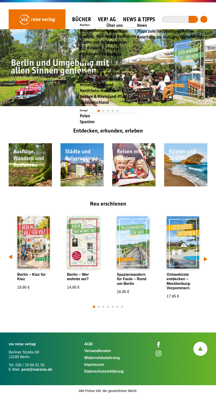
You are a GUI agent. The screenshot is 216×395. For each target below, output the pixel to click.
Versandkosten (97, 351)
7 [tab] (122, 307)
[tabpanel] (108, 67)
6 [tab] (117, 307)
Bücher (81, 19)
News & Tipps (139, 19)
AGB (88, 344)
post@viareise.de (36, 369)
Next (205, 258)
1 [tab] (98, 111)
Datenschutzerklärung (104, 371)
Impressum (94, 365)
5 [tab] (117, 111)
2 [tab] (103, 111)
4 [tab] (113, 111)
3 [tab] (108, 111)
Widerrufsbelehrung (102, 358)
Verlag (107, 19)
